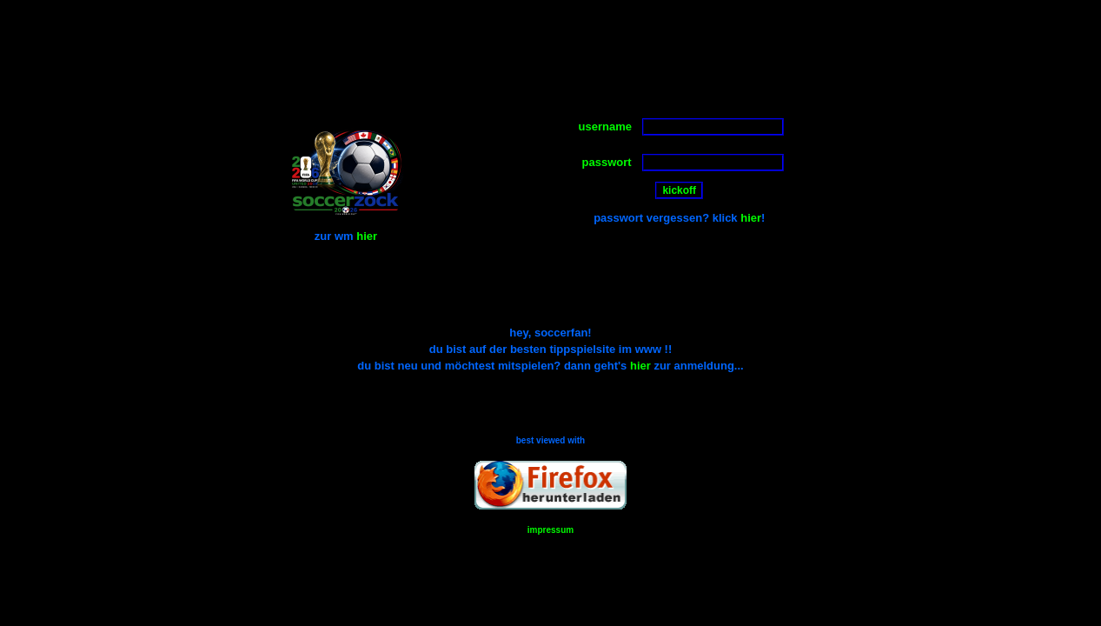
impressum (550, 530)
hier (366, 236)
